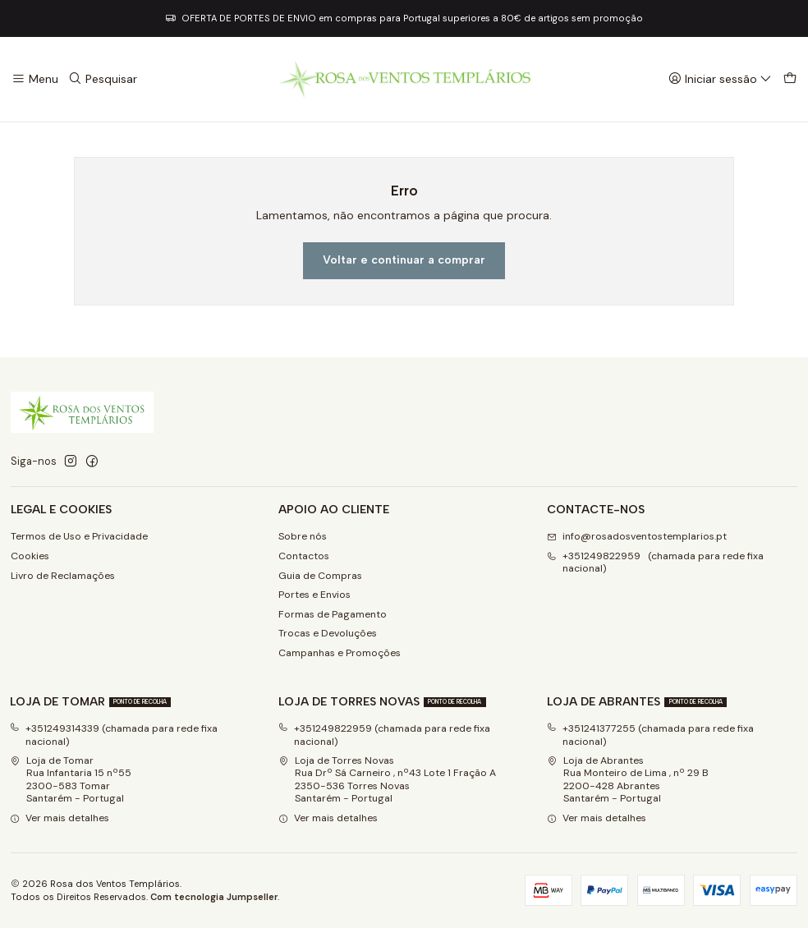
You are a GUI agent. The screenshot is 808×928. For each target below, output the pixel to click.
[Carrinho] (789, 79)
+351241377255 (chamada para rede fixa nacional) (650, 734)
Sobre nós (302, 536)
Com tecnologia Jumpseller (214, 897)
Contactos (303, 556)
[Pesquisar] (103, 79)
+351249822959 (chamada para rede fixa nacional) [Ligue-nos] (655, 562)
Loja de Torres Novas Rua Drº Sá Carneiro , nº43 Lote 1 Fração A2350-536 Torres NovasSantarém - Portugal (387, 779)
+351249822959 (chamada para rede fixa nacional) (384, 734)
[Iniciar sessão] (720, 79)
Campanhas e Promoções (339, 652)
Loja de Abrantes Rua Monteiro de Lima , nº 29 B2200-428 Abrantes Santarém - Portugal (628, 779)
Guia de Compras (320, 575)
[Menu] (35, 79)
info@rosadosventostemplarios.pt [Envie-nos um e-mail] (637, 536)
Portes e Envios (314, 594)
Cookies (30, 556)
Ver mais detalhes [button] (59, 818)
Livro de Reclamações (63, 575)
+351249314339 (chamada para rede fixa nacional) (114, 734)
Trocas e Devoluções (327, 633)
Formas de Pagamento (332, 614)
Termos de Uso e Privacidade (79, 536)
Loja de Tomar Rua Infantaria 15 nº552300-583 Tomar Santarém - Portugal (70, 779)
